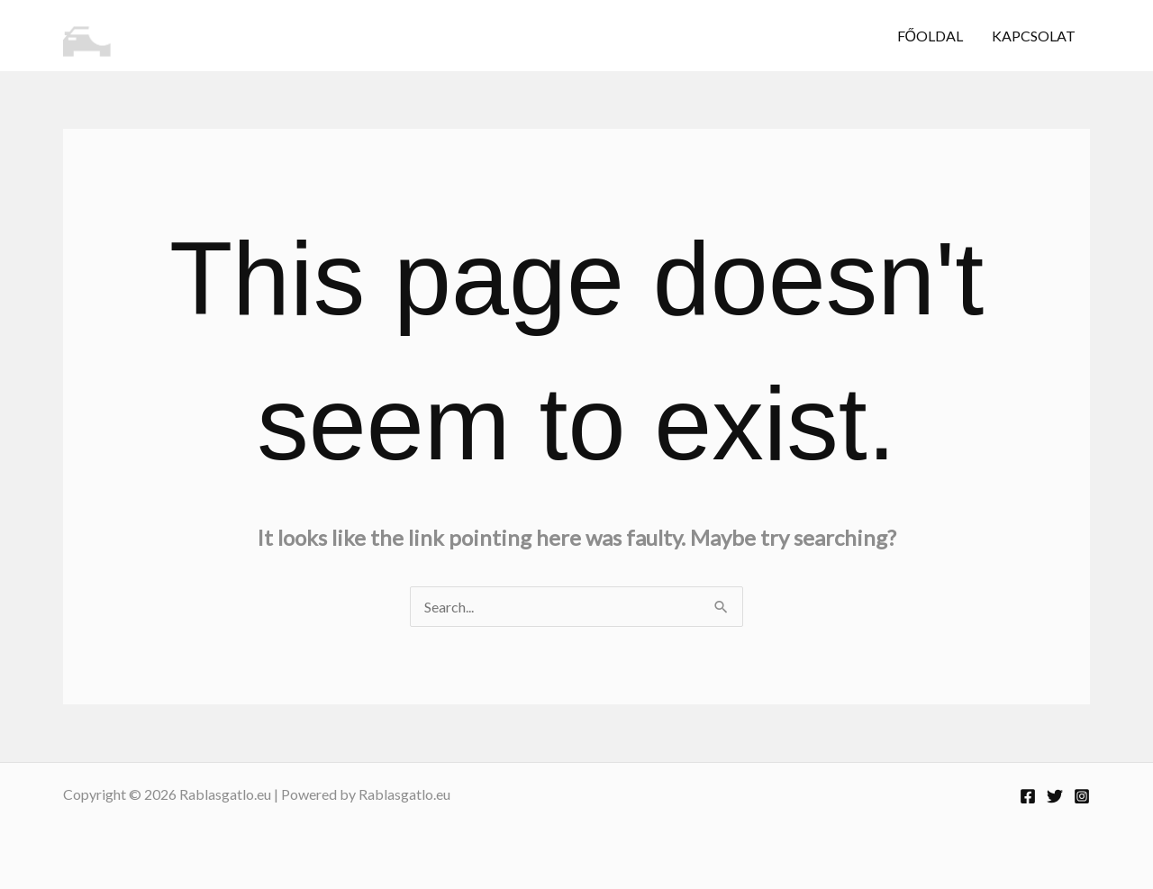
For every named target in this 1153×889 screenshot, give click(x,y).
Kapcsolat (1034, 35)
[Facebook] (1028, 796)
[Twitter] (1055, 796)
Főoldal (930, 35)
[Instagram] (1082, 796)
